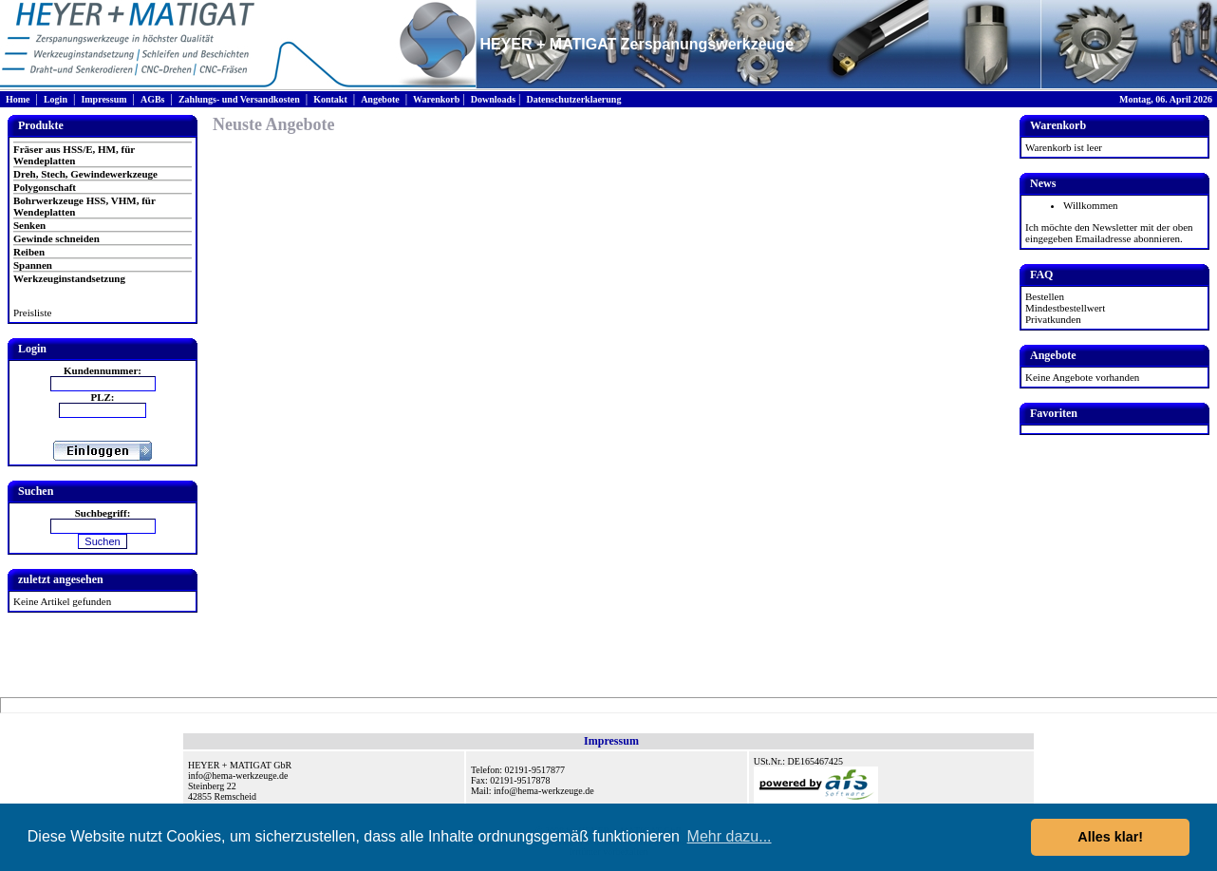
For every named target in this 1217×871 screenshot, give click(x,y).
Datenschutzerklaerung (573, 99)
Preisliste (32, 312)
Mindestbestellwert (1065, 307)
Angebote (380, 99)
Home (18, 99)
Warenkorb (436, 99)
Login (55, 99)
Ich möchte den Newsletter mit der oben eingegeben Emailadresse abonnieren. (1109, 232)
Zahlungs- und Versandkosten (239, 99)
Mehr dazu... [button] (729, 836)
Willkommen (1090, 205)
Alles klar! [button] (1110, 836)
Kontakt (330, 99)
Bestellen (1044, 296)
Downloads (493, 99)
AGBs (152, 99)
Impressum (103, 99)
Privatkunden (1053, 319)
